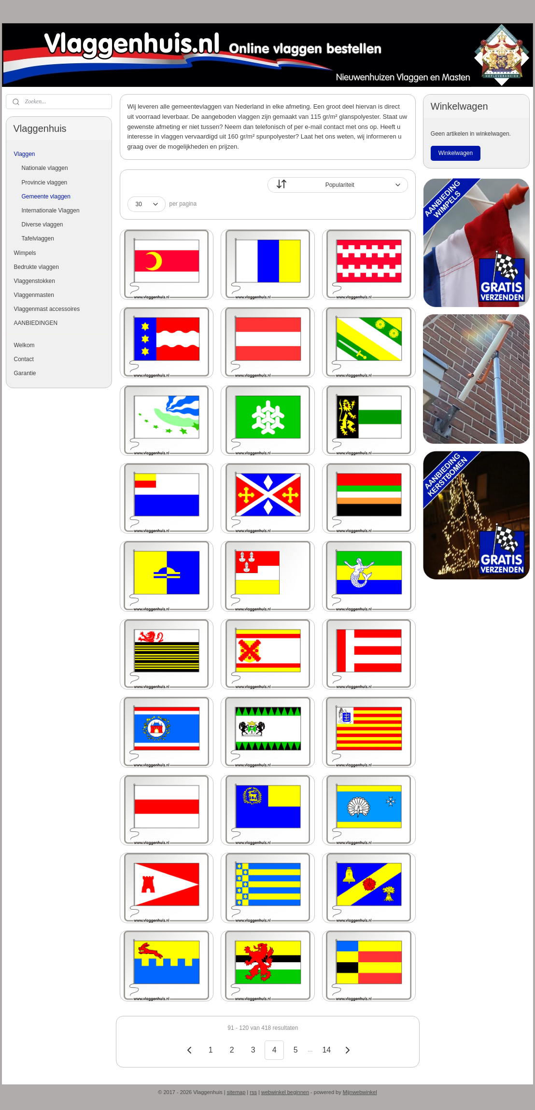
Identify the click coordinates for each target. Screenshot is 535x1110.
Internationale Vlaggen (51, 210)
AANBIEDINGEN (36, 323)
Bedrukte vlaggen (36, 267)
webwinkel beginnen (285, 1092)
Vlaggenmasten (34, 295)
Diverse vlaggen (42, 224)
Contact (24, 359)
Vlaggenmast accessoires (47, 309)
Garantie (25, 373)
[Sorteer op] (338, 185)
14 (326, 1050)
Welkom (24, 345)
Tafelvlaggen (38, 238)
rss (253, 1092)
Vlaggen (24, 154)
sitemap (236, 1092)
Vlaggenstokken (34, 281)
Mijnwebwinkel (360, 1092)
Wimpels (25, 253)
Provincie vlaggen (45, 182)
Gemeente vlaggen (46, 196)
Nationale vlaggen (45, 168)
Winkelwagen (455, 153)
